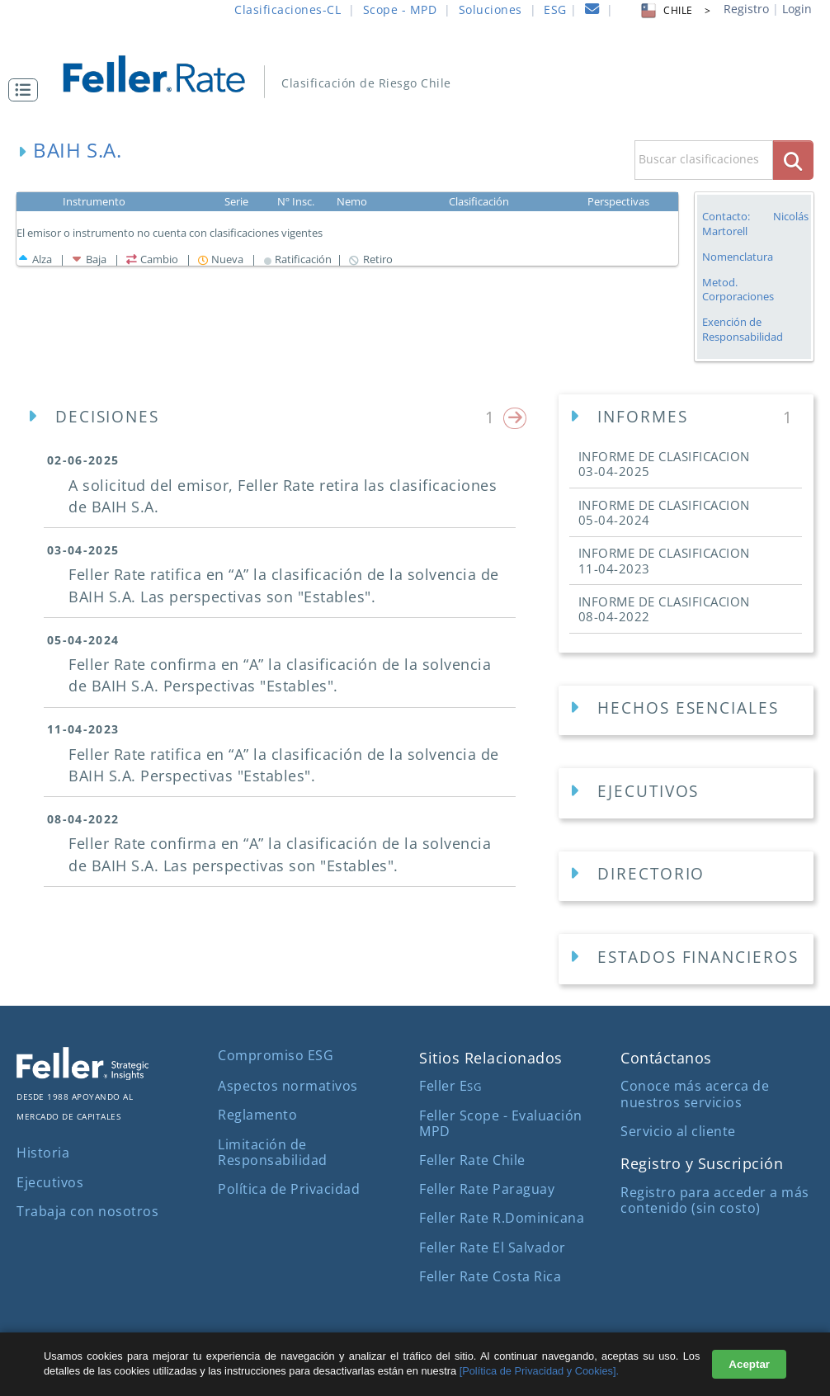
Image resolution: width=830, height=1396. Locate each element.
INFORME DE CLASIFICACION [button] (664, 463)
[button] (27, 89)
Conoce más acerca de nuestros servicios (694, 1094)
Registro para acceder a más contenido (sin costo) (714, 1200)
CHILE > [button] (674, 10)
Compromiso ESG (275, 1055)
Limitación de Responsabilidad (273, 1152)
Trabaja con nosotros (87, 1211)
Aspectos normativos (288, 1086)
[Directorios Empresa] (686, 876)
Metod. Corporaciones (738, 289)
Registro (746, 9)
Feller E (450, 1086)
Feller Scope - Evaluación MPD (500, 1123)
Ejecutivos (50, 1182)
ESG (555, 9)
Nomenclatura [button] (737, 257)
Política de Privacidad (289, 1189)
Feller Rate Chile (472, 1160)
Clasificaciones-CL (287, 9)
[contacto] (592, 11)
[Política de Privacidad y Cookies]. (539, 1371)
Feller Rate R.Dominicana (501, 1218)
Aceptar (749, 1364)
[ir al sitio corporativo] (83, 1075)
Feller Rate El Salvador (492, 1247)
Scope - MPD (400, 9)
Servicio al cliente (678, 1131)
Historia (43, 1153)
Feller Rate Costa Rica (490, 1276)
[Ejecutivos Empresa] (686, 793)
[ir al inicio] (165, 72)
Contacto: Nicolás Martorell (755, 223)
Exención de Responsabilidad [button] (742, 329)
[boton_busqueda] (793, 159)
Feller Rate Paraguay (486, 1189)
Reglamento (257, 1115)
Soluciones (490, 9)
